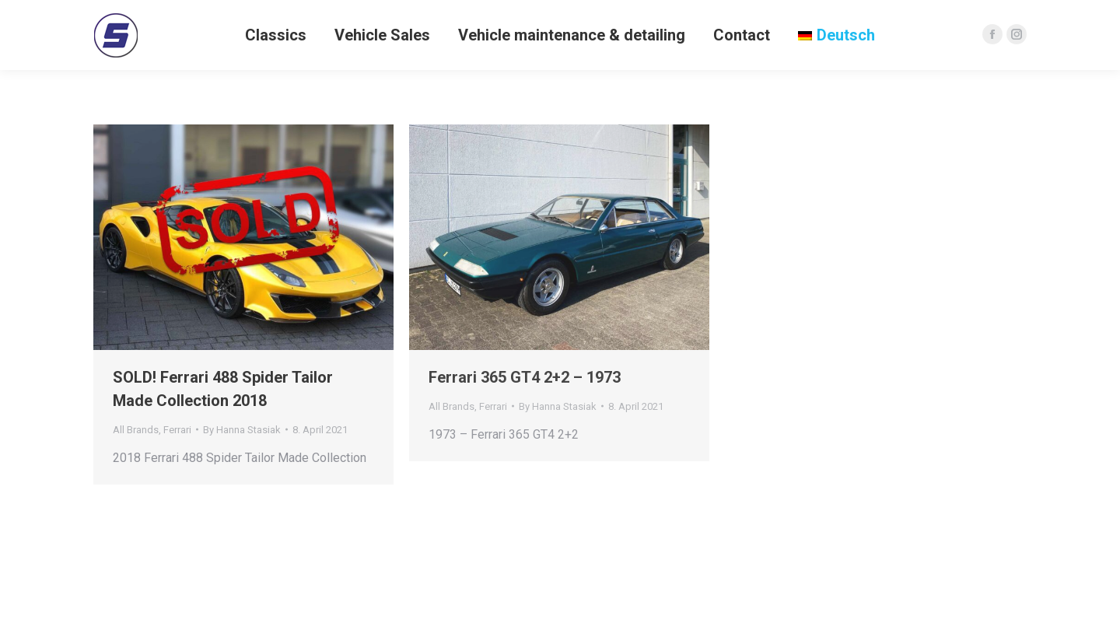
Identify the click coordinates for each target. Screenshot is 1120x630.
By (242, 430)
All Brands (136, 430)
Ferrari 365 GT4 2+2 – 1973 (525, 377)
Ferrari (177, 430)
